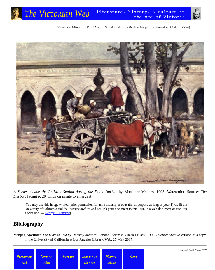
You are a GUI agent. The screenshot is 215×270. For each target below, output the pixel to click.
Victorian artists (114, 27)
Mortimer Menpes (139, 27)
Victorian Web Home (69, 27)
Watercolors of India (166, 27)
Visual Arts (93, 27)
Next (186, 27)
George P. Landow (57, 213)
